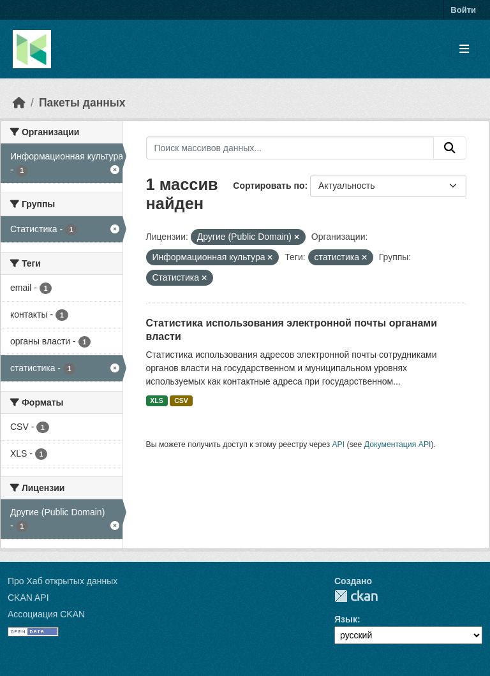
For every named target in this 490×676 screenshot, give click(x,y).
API (338, 444)
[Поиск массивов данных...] (290, 147)
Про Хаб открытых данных (62, 581)
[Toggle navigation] (464, 49)
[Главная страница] (19, 102)
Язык (345, 619)
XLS (156, 400)
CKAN (356, 596)
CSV (181, 400)
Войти (463, 10)
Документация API (397, 444)
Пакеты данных (82, 102)
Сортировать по (268, 185)
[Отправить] (449, 147)
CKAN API (28, 597)
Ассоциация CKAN (46, 614)
